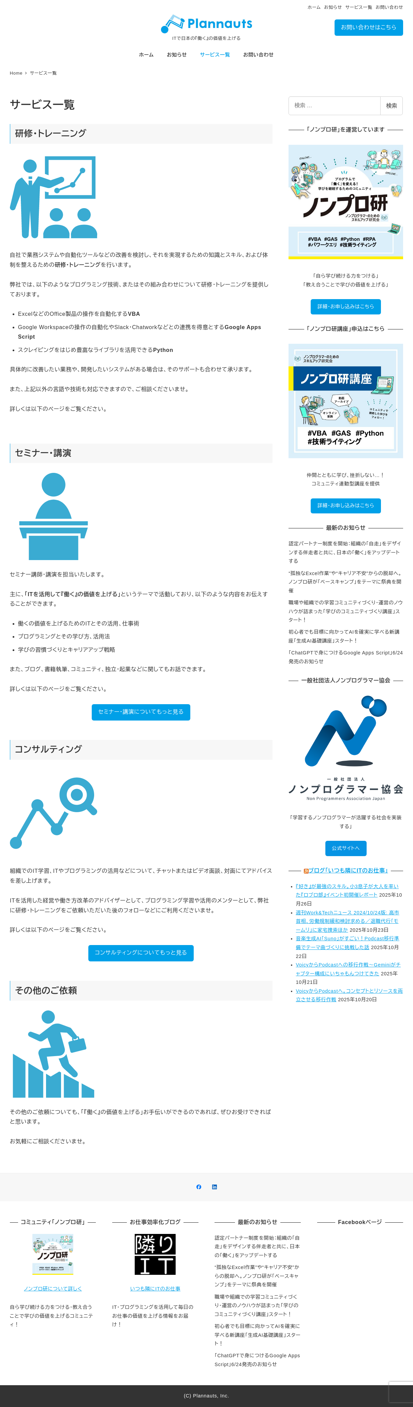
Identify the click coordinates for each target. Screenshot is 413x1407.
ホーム (314, 7)
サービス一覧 (358, 7)
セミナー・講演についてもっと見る (141, 712)
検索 (391, 106)
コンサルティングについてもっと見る (141, 953)
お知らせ (333, 7)
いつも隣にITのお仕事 (155, 1289)
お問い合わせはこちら (369, 27)
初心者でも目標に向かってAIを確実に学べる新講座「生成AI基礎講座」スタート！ (257, 1335)
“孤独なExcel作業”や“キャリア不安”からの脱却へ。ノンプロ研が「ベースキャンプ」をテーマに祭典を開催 (345, 582)
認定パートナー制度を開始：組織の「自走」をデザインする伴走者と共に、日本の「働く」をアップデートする (345, 552)
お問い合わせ (389, 7)
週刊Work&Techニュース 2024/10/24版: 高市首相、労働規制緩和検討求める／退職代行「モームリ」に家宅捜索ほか (347, 921)
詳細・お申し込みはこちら (346, 306)
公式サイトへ (346, 848)
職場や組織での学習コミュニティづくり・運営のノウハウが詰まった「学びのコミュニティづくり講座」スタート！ (346, 611)
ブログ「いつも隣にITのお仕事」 (348, 870)
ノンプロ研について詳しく (53, 1289)
